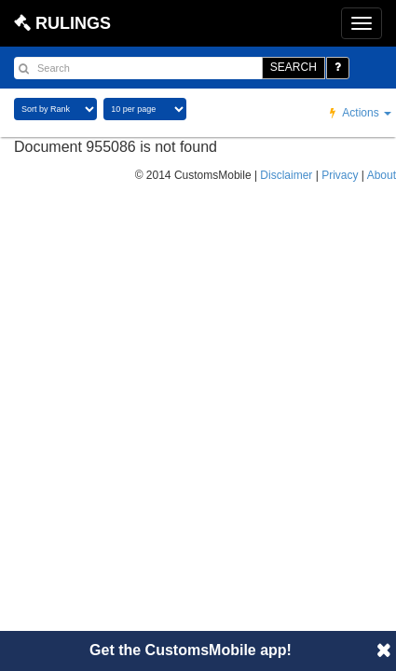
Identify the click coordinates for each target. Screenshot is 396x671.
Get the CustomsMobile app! (190, 650)
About (381, 175)
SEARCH (293, 67)
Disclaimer (286, 175)
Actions (360, 112)
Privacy (339, 175)
